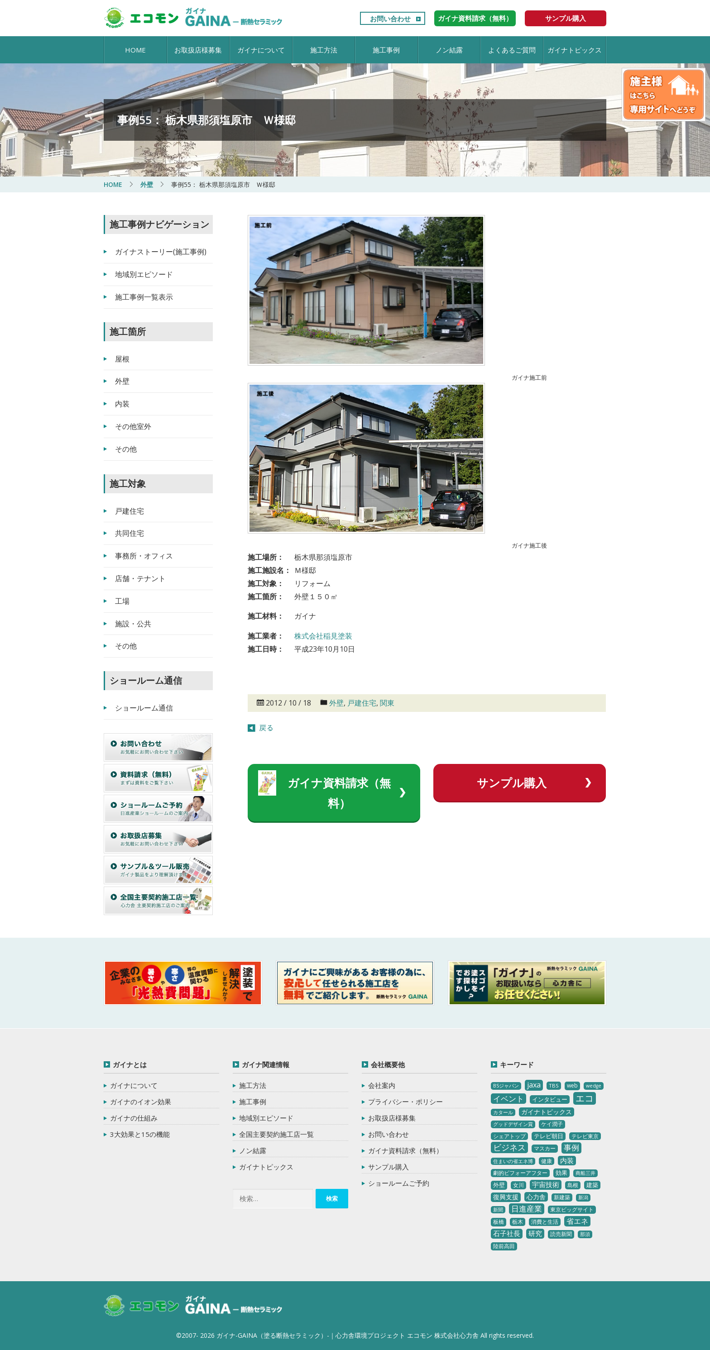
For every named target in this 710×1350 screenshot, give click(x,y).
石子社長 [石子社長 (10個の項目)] (506, 1233)
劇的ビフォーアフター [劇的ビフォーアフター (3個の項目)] (520, 1172)
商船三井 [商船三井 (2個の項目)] (585, 1173)
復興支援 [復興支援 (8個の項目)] (505, 1197)
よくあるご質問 (512, 49)
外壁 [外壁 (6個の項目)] (499, 1185)
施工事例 (386, 49)
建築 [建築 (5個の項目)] (592, 1185)
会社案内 (381, 1085)
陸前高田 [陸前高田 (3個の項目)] (504, 1246)
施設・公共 (133, 624)
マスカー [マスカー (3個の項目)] (545, 1148)
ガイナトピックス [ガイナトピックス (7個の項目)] (546, 1111)
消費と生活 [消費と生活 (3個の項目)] (544, 1221)
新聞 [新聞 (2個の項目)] (498, 1210)
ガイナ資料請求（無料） (475, 18)
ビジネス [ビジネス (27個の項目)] (509, 1147)
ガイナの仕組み (134, 1117)
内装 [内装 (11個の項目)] (567, 1160)
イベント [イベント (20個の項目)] (508, 1098)
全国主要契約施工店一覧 (276, 1134)
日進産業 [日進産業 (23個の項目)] (526, 1208)
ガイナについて (261, 49)
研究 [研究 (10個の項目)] (535, 1233)
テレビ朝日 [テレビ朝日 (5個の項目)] (548, 1136)
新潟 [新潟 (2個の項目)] (583, 1197)
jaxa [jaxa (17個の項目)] (534, 1085)
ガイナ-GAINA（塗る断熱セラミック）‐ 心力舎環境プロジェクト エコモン (193, 1306)
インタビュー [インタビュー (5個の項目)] (549, 1099)
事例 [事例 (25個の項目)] (571, 1147)
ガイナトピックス (574, 49)
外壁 (336, 703)
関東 (387, 703)
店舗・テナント (140, 578)
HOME (135, 49)
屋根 (122, 359)
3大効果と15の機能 (140, 1134)
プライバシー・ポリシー (405, 1101)
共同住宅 (129, 533)
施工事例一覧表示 (144, 297)
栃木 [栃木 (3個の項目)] (517, 1221)
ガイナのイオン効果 (140, 1101)
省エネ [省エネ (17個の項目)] (577, 1221)
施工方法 (323, 49)
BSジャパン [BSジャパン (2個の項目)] (506, 1086)
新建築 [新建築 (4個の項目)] (562, 1197)
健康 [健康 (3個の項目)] (546, 1161)
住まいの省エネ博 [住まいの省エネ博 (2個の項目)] (513, 1161)
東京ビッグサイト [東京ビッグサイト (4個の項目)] (572, 1209)
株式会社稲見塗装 (323, 636)
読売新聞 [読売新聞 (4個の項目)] (561, 1234)
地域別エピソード (144, 274)
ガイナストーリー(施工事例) (160, 252)
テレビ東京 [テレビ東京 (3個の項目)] (585, 1136)
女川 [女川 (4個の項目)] (518, 1185)
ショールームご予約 (398, 1183)
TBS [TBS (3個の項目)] (554, 1085)
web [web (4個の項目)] (572, 1085)
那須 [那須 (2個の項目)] (585, 1234)
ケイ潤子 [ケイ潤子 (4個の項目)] (552, 1124)
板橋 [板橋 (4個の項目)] (498, 1222)
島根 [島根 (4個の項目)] (572, 1185)
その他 (126, 449)
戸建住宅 (361, 703)
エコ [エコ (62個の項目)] (585, 1098)
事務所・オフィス (144, 556)
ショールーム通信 (144, 708)
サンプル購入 (565, 18)
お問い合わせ (390, 18)
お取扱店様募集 (198, 49)
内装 (122, 404)
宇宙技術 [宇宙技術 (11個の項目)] (545, 1184)
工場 (122, 601)
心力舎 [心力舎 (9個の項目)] (536, 1197)
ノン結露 (449, 49)
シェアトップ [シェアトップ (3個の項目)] (509, 1136)
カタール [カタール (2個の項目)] (503, 1112)
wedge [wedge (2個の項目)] (593, 1086)
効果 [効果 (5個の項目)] (561, 1173)
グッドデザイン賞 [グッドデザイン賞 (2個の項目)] (513, 1124)
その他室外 (133, 426)
